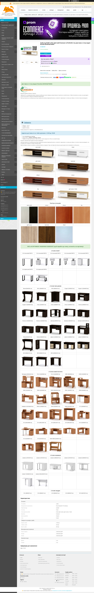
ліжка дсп (40, 557)
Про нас (2, 177)
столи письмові (23, 567)
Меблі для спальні (5, 119)
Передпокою (4, 96)
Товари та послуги (4, 22)
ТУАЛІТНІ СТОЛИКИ (5, 148)
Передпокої (4, 61)
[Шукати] (15, 18)
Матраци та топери (6, 108)
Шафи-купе (4, 54)
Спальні (3, 41)
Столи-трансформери (6, 132)
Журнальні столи (5, 82)
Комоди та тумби (5, 84)
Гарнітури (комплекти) (6, 77)
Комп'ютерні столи (5, 130)
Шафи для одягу (5, 56)
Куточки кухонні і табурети (7, 46)
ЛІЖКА (3, 174)
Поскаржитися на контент (57, 590)
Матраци (3, 51)
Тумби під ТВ (40, 14)
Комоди (52, 10)
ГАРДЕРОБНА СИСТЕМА (6, 140)
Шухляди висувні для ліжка (43, 563)
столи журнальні (23, 565)
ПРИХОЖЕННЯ (4, 153)
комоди (21, 561)
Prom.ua (53, 588)
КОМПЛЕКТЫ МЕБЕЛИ (6, 145)
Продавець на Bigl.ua (47, 589)
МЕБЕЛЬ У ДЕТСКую (6, 150)
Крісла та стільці (5, 49)
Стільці (3, 72)
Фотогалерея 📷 (4, 182)
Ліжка (3, 32)
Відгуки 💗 (3, 179)
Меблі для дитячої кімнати (7, 121)
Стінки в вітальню (5, 98)
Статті (2, 184)
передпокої (59, 561)
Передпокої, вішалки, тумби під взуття (7, 38)
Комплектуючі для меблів (7, 135)
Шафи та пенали (5, 103)
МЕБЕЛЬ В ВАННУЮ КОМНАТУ (8, 143)
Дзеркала (4, 79)
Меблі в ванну (5, 69)
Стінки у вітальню (5, 59)
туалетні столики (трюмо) (25, 568)
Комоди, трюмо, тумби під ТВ (8, 25)
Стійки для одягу (5, 74)
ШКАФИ (3, 164)
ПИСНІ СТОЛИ (4, 159)
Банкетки (4, 127)
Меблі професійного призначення (6, 124)
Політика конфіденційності (67, 590)
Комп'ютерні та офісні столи (7, 64)
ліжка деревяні (41, 559)
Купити (45, 53)
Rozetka (3, 172)
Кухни (3, 91)
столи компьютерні (24, 563)
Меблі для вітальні (5, 116)
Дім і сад (3, 138)
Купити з (46, 56)
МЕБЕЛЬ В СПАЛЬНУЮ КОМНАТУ (6, 156)
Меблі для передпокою (6, 113)
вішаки (21, 559)
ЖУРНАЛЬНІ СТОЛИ (5, 162)
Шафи (3, 35)
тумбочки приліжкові (42, 561)
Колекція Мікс (4, 27)
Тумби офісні (4, 106)
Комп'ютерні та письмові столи (7, 88)
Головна (23, 10)
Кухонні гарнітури (5, 44)
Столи (3, 30)
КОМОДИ (3, 167)
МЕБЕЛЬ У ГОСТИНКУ (6, 169)
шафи (21, 557)
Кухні (3, 67)
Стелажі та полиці (5, 101)
